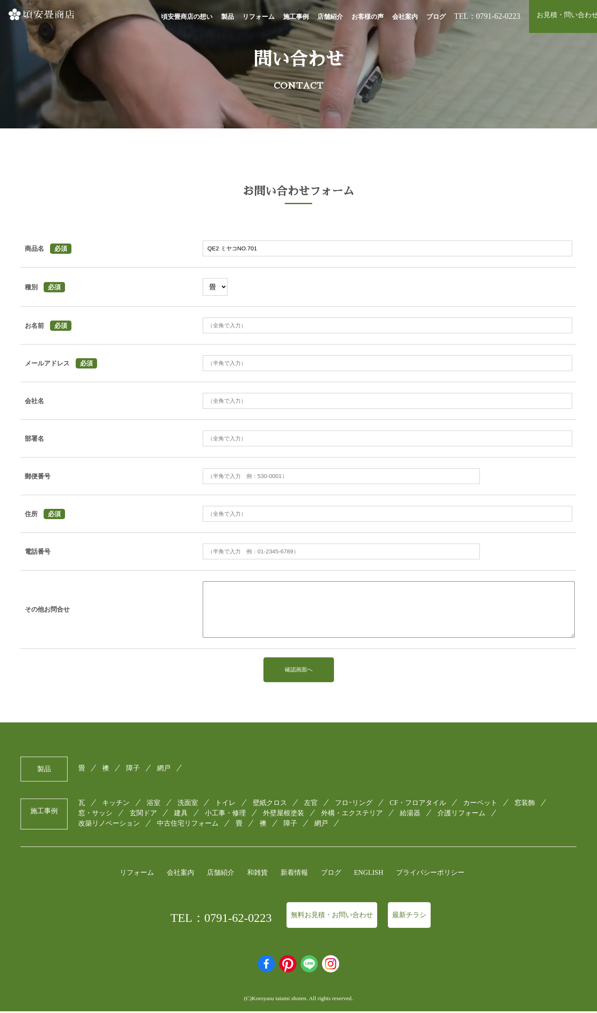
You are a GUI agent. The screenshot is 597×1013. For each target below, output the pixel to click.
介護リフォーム (461, 814)
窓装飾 (524, 804)
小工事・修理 (225, 814)
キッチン (116, 804)
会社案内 (405, 16)
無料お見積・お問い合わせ (332, 916)
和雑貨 (257, 874)
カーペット (480, 804)
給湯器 (410, 814)
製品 (227, 16)
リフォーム (258, 16)
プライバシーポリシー (430, 874)
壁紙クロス (270, 804)
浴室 (153, 804)
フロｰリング (353, 804)
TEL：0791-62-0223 (221, 919)
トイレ (225, 804)
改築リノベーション (109, 824)
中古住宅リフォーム (188, 824)
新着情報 (294, 874)
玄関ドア (143, 814)
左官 (311, 804)
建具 (181, 814)
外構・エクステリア (352, 814)
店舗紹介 (330, 16)
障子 (133, 769)
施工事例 (296, 16)
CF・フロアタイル (418, 804)
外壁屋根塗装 (283, 814)
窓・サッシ (95, 814)
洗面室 (187, 804)
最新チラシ (409, 916)
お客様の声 (368, 16)
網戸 (164, 769)
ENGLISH (368, 874)
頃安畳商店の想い (187, 16)
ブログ (436, 16)
